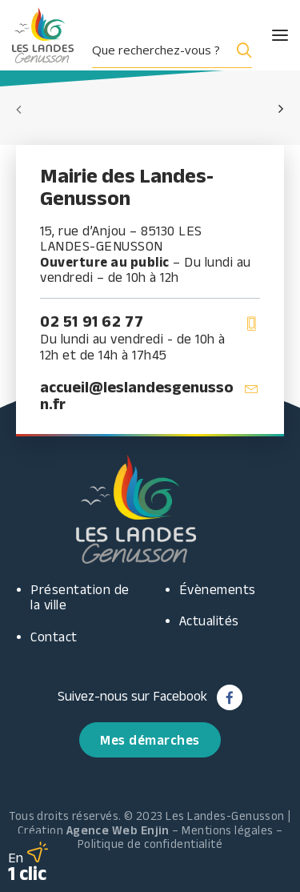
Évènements (217, 589)
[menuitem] (178, 49)
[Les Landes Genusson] (43, 35)
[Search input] (159, 49)
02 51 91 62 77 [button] (91, 321)
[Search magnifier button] (241, 49)
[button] (265, 35)
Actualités (209, 620)
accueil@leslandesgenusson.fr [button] (137, 395)
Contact (54, 636)
